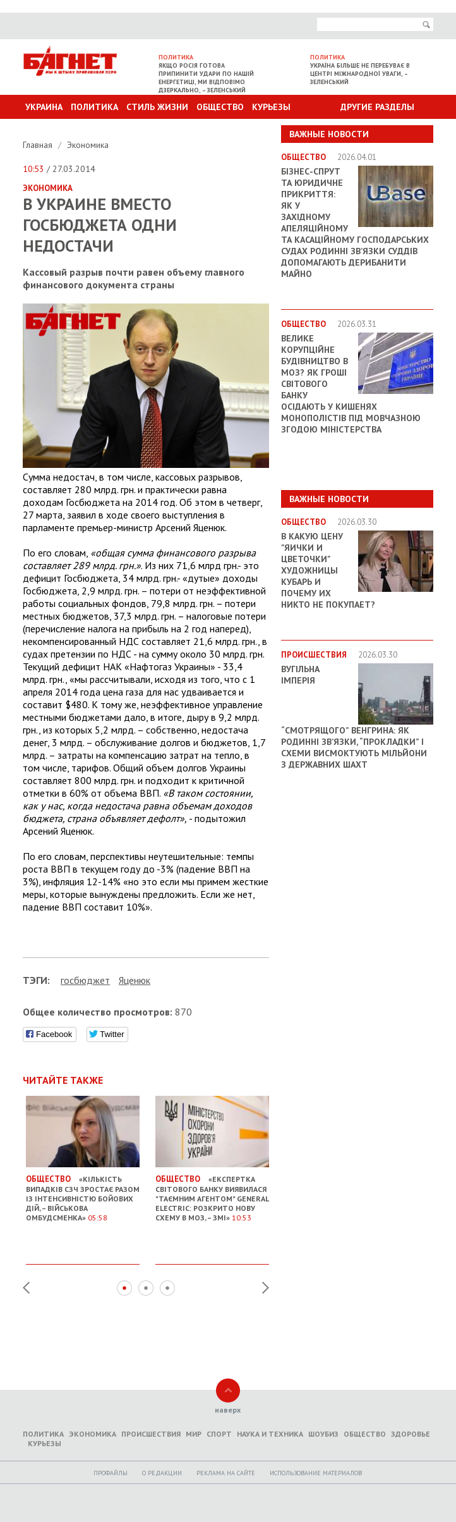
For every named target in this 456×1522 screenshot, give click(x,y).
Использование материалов (316, 1473)
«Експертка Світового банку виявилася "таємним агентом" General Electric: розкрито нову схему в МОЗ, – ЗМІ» (212, 1193)
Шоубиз (323, 1434)
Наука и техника (270, 1434)
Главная (39, 144)
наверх (228, 1410)
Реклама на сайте (225, 1473)
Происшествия (151, 1434)
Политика (94, 107)
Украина (44, 107)
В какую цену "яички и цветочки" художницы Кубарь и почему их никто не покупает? (328, 570)
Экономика (88, 144)
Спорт (219, 1434)
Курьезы (271, 107)
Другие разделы (377, 107)
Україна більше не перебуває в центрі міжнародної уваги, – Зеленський (360, 73)
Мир (193, 1434)
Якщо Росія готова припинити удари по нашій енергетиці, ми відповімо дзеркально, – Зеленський (206, 77)
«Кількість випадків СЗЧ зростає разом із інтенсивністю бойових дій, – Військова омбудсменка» (83, 1193)
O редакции (162, 1473)
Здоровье (410, 1434)
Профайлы (110, 1473)
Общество (220, 107)
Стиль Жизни (157, 107)
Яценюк (134, 980)
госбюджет (85, 980)
